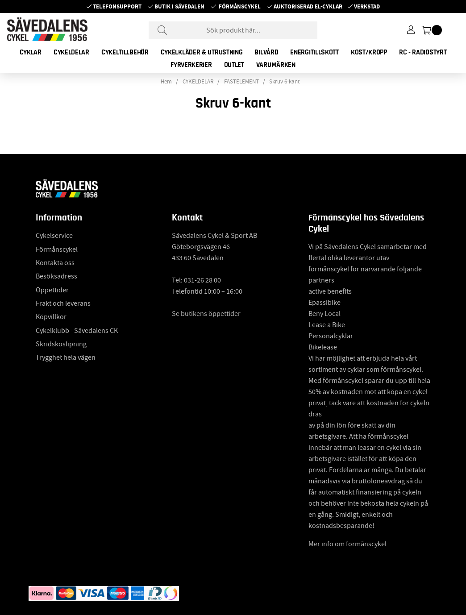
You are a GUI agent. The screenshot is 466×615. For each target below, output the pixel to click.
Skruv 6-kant (284, 81)
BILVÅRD (266, 52)
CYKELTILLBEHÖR (125, 52)
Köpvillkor (51, 316)
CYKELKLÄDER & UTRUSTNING (202, 52)
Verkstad (367, 6)
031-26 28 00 (202, 280)
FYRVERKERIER (191, 64)
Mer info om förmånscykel (347, 544)
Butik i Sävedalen (179, 6)
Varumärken (275, 64)
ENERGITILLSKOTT (314, 52)
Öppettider (52, 290)
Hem (166, 81)
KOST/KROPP (369, 52)
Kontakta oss (55, 262)
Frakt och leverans (63, 303)
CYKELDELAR (71, 52)
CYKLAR (31, 52)
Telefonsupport (117, 6)
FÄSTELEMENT (241, 81)
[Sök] (233, 30)
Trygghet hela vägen (66, 357)
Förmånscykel (240, 6)
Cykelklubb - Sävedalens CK (77, 330)
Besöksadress (56, 276)
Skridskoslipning (61, 344)
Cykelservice (54, 235)
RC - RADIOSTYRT (423, 52)
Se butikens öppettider (206, 313)
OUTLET (234, 64)
